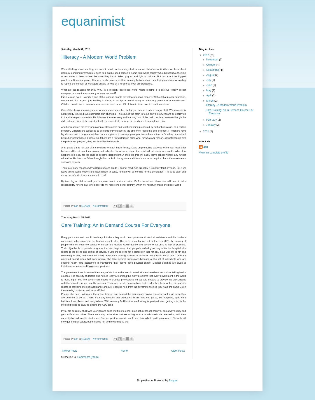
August (210, 75)
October (211, 64)
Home (124, 350)
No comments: (101, 205)
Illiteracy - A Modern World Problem (98, 57)
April (209, 95)
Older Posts (178, 350)
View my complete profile (213, 152)
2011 (206, 131)
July (209, 80)
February (211, 119)
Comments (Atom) (87, 357)
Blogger (173, 380)
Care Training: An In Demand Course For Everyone (115, 225)
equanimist (93, 21)
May (209, 90)
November (212, 59)
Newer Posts (69, 350)
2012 (206, 55)
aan (205, 146)
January (211, 124)
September (213, 69)
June (209, 85)
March (210, 100)
